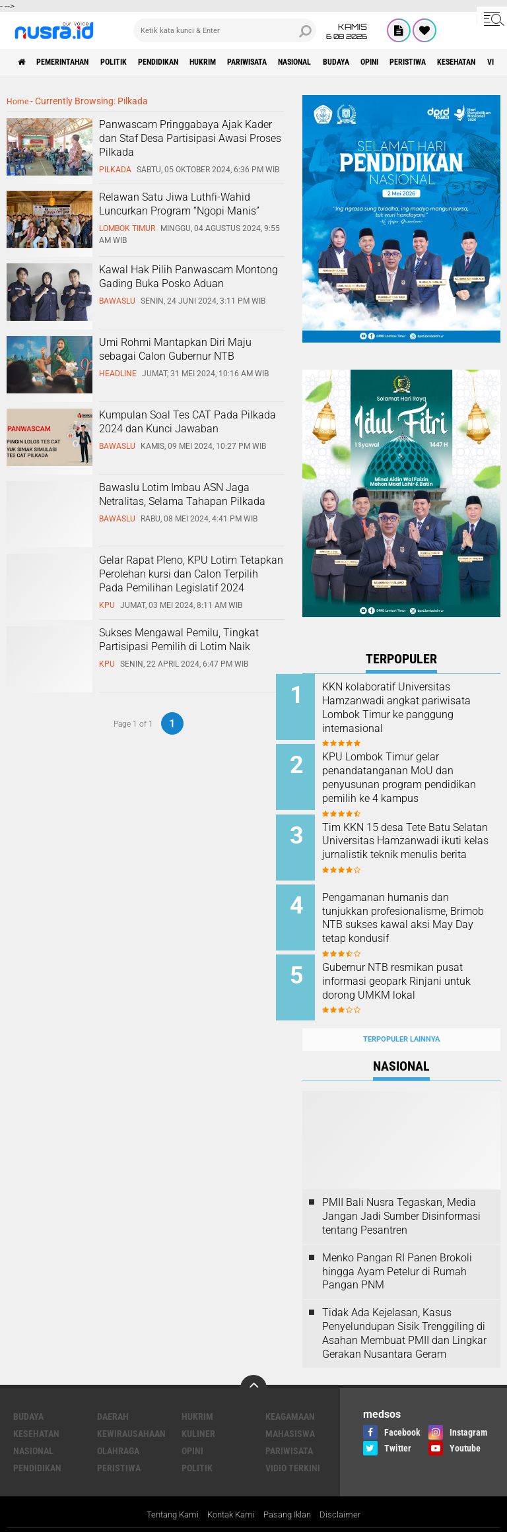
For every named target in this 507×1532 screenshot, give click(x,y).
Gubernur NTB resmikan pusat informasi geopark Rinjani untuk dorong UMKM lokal (419, 967)
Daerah (113, 1396)
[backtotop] (253, 1367)
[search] (224, 30)
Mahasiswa (290, 1413)
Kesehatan (36, 1413)
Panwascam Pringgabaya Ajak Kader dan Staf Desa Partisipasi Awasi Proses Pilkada (190, 137)
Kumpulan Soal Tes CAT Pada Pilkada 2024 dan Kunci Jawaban (187, 421)
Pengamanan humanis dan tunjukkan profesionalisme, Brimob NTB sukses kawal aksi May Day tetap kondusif (415, 907)
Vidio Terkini (292, 1447)
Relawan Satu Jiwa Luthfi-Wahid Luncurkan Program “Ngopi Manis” (179, 203)
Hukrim (247, 62)
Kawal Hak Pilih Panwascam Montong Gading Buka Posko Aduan (188, 276)
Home (19, 101)
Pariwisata (301, 62)
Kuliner (198, 1413)
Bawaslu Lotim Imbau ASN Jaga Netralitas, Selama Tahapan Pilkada (182, 494)
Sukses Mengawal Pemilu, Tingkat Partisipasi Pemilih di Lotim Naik (179, 639)
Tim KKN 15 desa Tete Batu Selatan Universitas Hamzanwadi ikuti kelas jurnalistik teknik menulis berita (413, 847)
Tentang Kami (166, 1495)
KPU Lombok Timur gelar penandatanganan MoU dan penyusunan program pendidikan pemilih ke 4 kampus (414, 781)
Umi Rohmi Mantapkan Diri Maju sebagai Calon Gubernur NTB (175, 348)
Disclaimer (348, 1495)
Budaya (411, 62)
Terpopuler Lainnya (401, 1018)
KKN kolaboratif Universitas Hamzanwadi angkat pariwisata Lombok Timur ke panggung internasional (415, 707)
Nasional (361, 62)
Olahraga (118, 1430)
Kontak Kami (229, 1495)
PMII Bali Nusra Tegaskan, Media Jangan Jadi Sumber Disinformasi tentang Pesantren (401, 1196)
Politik (136, 62)
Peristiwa (119, 1447)
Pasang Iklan (291, 1495)
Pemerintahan (75, 62)
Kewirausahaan (131, 1413)
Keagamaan (290, 1396)
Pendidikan (192, 62)
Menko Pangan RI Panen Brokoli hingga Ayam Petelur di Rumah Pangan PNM (397, 1250)
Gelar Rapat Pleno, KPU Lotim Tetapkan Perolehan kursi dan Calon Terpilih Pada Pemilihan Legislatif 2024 (191, 573)
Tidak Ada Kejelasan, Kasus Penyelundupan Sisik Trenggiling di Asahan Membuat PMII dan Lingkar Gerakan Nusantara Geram (404, 1312)
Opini (452, 62)
